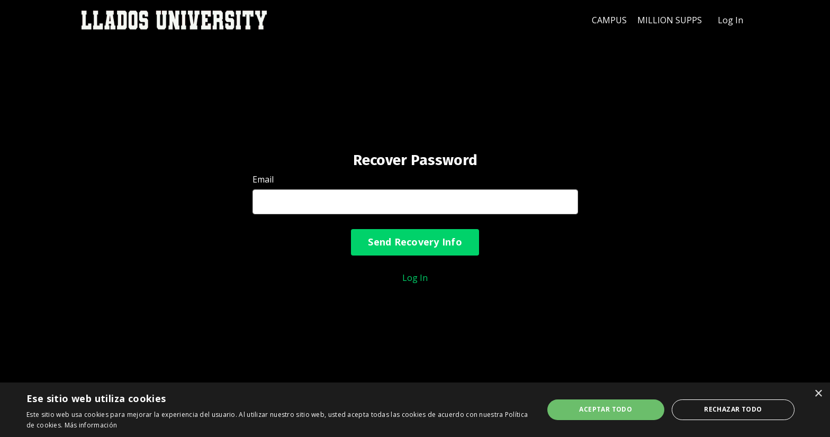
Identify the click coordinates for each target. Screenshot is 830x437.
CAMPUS (609, 20)
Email (263, 179)
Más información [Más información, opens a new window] (91, 425)
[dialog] (415, 410)
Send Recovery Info (415, 241)
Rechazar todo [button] (733, 409)
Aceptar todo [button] (605, 409)
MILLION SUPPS (669, 20)
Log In (730, 20)
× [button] (818, 394)
